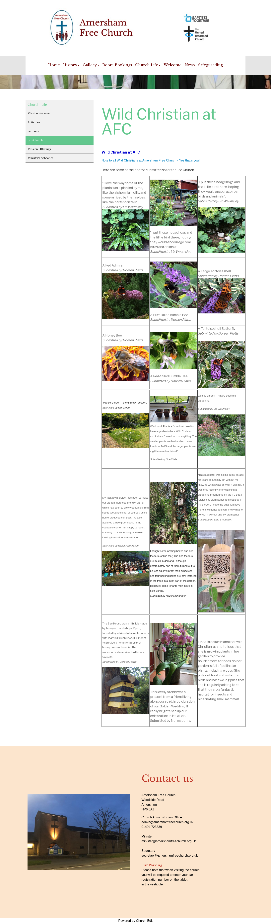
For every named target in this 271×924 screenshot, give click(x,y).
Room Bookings (117, 65)
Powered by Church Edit (135, 920)
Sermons (33, 131)
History (70, 65)
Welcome (172, 65)
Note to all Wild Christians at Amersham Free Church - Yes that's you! (151, 160)
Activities (34, 122)
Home (54, 65)
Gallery (90, 65)
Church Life (146, 65)
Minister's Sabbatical (41, 158)
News (190, 65)
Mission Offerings (39, 149)
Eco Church (35, 140)
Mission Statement (39, 113)
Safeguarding (210, 65)
